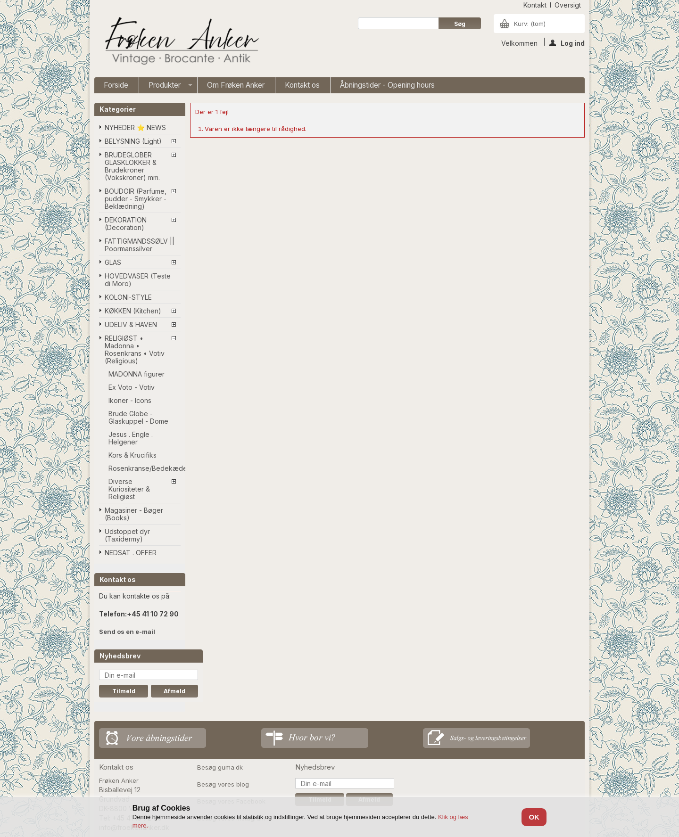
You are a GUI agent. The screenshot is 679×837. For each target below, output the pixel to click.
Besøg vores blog (223, 784)
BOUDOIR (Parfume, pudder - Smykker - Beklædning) (135, 198)
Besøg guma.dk (220, 767)
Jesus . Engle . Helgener (130, 438)
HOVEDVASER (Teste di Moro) (138, 279)
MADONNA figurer (136, 374)
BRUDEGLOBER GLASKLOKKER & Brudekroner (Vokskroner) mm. (132, 166)
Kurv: (530, 23)
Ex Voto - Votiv (131, 387)
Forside (116, 85)
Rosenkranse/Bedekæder (144, 468)
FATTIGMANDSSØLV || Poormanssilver (139, 245)
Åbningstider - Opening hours (387, 85)
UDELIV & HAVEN (131, 324)
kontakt (535, 5)
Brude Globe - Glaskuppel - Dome (138, 417)
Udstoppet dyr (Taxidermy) (127, 535)
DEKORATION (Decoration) (126, 223)
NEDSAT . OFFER (131, 553)
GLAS (113, 262)
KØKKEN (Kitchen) (133, 311)
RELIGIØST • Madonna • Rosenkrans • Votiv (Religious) (135, 349)
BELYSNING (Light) (133, 141)
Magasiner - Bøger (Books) (134, 514)
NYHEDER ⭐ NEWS (135, 127)
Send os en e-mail (127, 631)
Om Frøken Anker (236, 85)
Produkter (165, 87)
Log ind (567, 42)
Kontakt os (302, 85)
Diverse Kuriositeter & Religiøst (129, 489)
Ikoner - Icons (129, 400)
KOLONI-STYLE (128, 297)
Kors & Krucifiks (132, 455)
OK (534, 817)
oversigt (568, 5)
